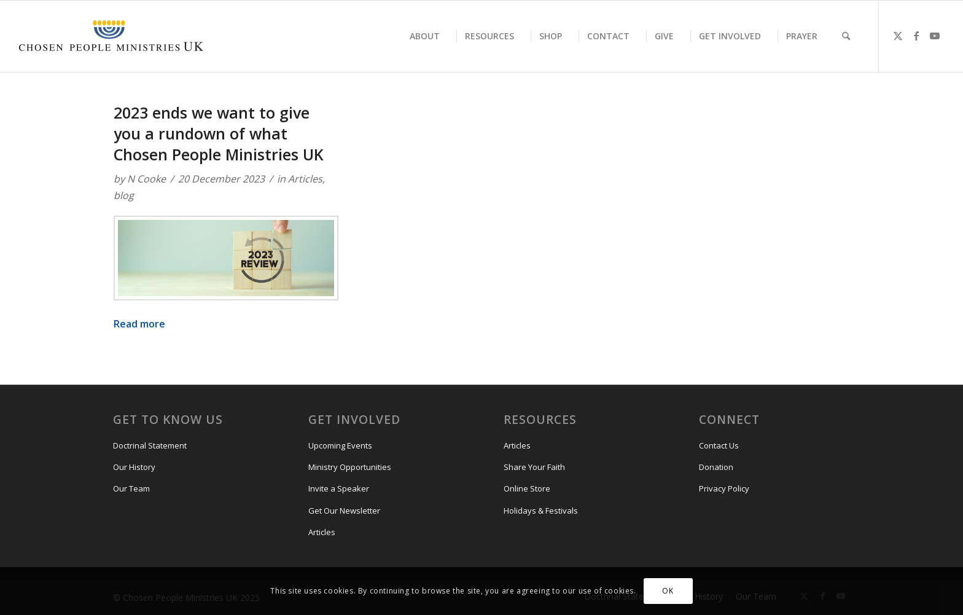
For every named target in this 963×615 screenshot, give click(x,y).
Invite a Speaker (338, 488)
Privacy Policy (724, 488)
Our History (134, 466)
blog (124, 195)
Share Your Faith (534, 466)
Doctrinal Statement (150, 445)
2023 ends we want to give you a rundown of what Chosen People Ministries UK (221, 133)
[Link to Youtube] (935, 35)
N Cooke (146, 179)
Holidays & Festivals (541, 510)
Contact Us (719, 445)
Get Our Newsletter (344, 510)
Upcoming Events (340, 445)
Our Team (131, 488)
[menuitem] (424, 36)
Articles (305, 179)
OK (667, 591)
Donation (716, 466)
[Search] (846, 36)
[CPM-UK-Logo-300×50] (111, 36)
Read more (139, 324)
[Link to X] (898, 35)
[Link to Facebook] (916, 35)
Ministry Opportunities (349, 466)
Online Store (527, 488)
